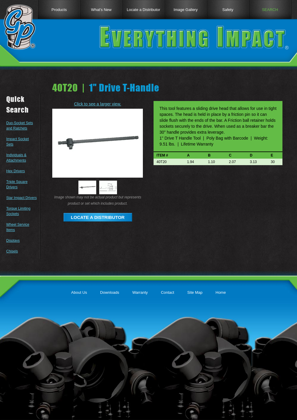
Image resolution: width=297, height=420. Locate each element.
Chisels (12, 251)
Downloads (109, 292)
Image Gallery (186, 9)
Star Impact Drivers (21, 198)
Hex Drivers (15, 171)
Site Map (194, 292)
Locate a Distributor (143, 9)
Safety (227, 9)
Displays (13, 241)
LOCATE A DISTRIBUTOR (98, 217)
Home (221, 292)
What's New (101, 9)
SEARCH (270, 9)
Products (59, 9)
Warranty (140, 292)
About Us (79, 292)
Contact (167, 292)
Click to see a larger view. (97, 104)
